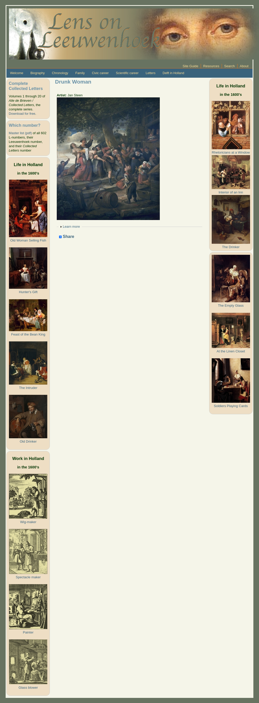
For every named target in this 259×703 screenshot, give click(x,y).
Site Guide (190, 66)
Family (80, 73)
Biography (37, 73)
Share (66, 236)
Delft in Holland (173, 73)
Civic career (100, 73)
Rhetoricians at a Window (231, 152)
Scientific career (127, 73)
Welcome (16, 73)
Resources (211, 66)
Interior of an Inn (231, 192)
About (244, 66)
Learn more (71, 226)
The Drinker (230, 247)
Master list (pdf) (20, 133)
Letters (150, 73)
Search (229, 66)
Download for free (22, 114)
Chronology (60, 73)
